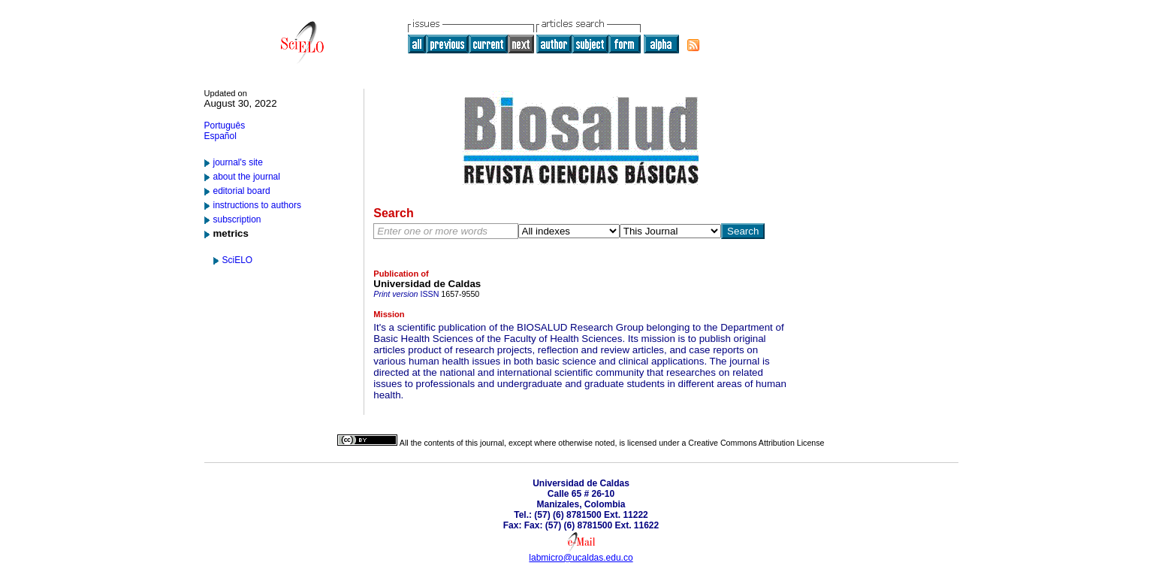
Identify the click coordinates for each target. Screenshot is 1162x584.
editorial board (241, 191)
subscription (237, 219)
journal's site (238, 162)
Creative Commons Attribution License (756, 442)
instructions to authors (257, 205)
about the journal (246, 176)
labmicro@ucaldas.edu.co (580, 557)
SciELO (237, 260)
